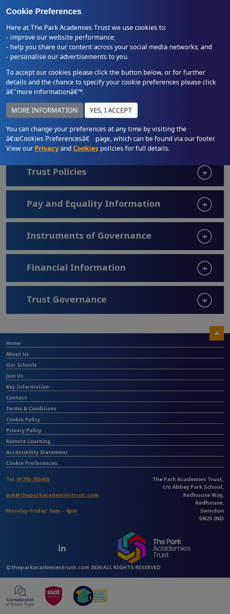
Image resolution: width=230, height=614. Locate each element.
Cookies (85, 148)
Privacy (47, 148)
